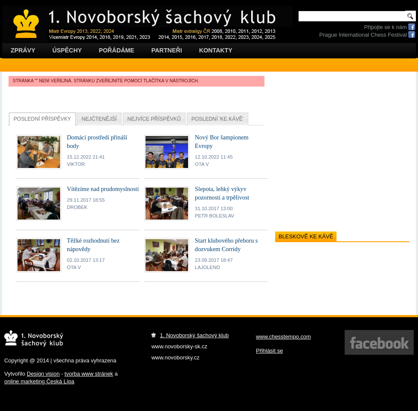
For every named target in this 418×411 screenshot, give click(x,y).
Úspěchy (67, 50)
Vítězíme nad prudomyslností (103, 188)
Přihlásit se (269, 350)
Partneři (166, 50)
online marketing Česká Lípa (39, 381)
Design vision (43, 373)
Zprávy (23, 50)
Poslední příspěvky (42, 119)
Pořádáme (116, 50)
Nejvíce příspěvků (154, 119)
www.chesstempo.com (283, 336)
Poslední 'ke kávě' (218, 119)
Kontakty (215, 50)
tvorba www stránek (88, 373)
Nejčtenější (98, 119)
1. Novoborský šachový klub (194, 335)
